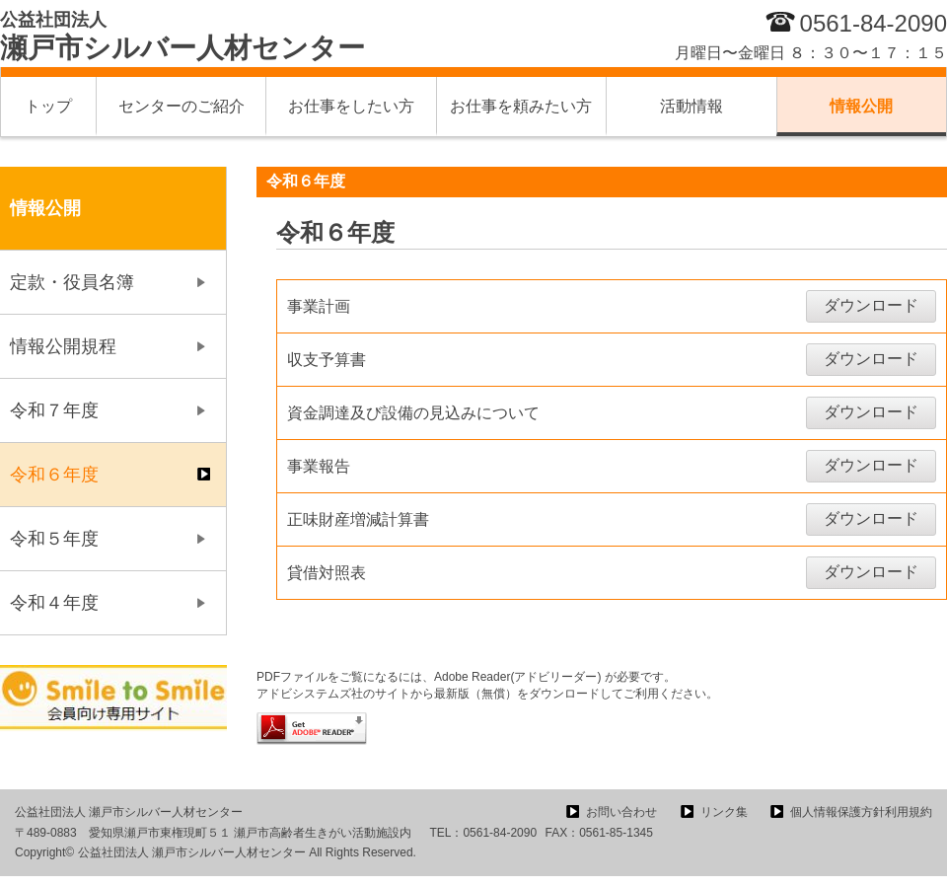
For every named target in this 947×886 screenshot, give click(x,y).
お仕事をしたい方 (351, 106)
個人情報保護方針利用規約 (861, 812)
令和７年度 (54, 410)
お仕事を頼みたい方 (521, 106)
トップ (48, 106)
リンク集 (724, 812)
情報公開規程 (63, 346)
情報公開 (861, 106)
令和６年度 (54, 474)
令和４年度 (54, 603)
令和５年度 (54, 539)
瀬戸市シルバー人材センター (182, 36)
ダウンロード (871, 305)
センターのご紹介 (181, 106)
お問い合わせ (621, 812)
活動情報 (691, 106)
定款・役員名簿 (72, 282)
